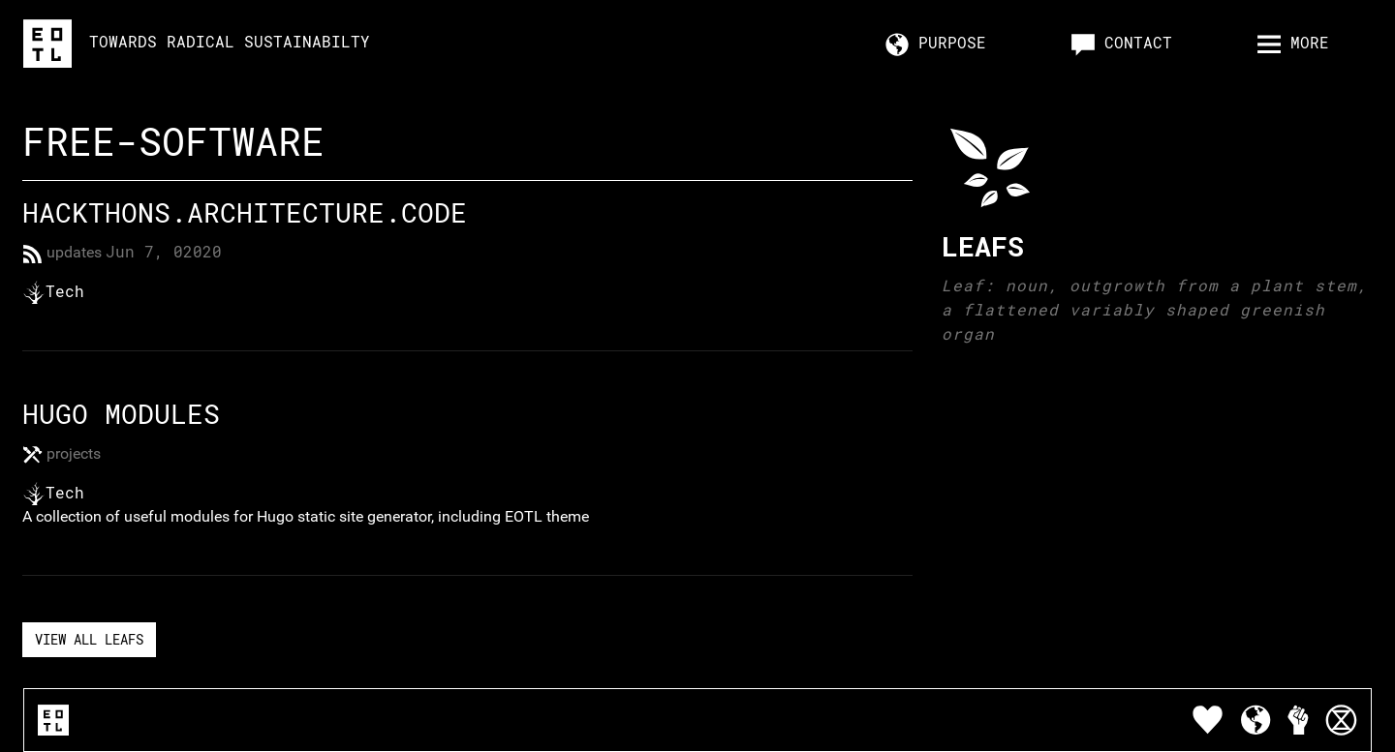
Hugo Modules (121, 414)
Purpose (935, 44)
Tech (70, 291)
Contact (1121, 44)
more (1293, 44)
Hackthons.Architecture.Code (244, 212)
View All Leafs (89, 639)
